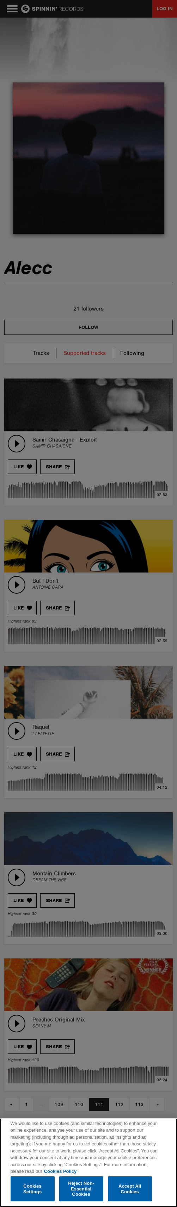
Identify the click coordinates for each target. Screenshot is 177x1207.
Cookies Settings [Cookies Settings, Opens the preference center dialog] (32, 1188)
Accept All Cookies (129, 1188)
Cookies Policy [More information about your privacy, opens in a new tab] (60, 1171)
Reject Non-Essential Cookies (81, 1189)
